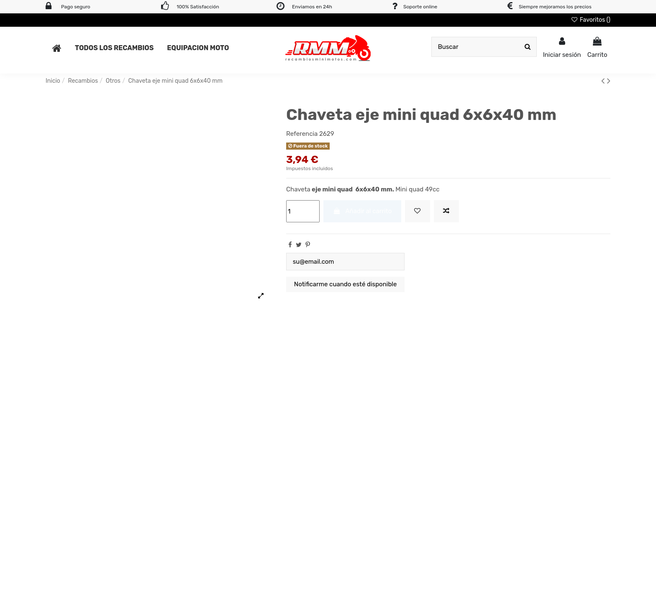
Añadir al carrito (362, 211)
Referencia (302, 133)
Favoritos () (590, 19)
